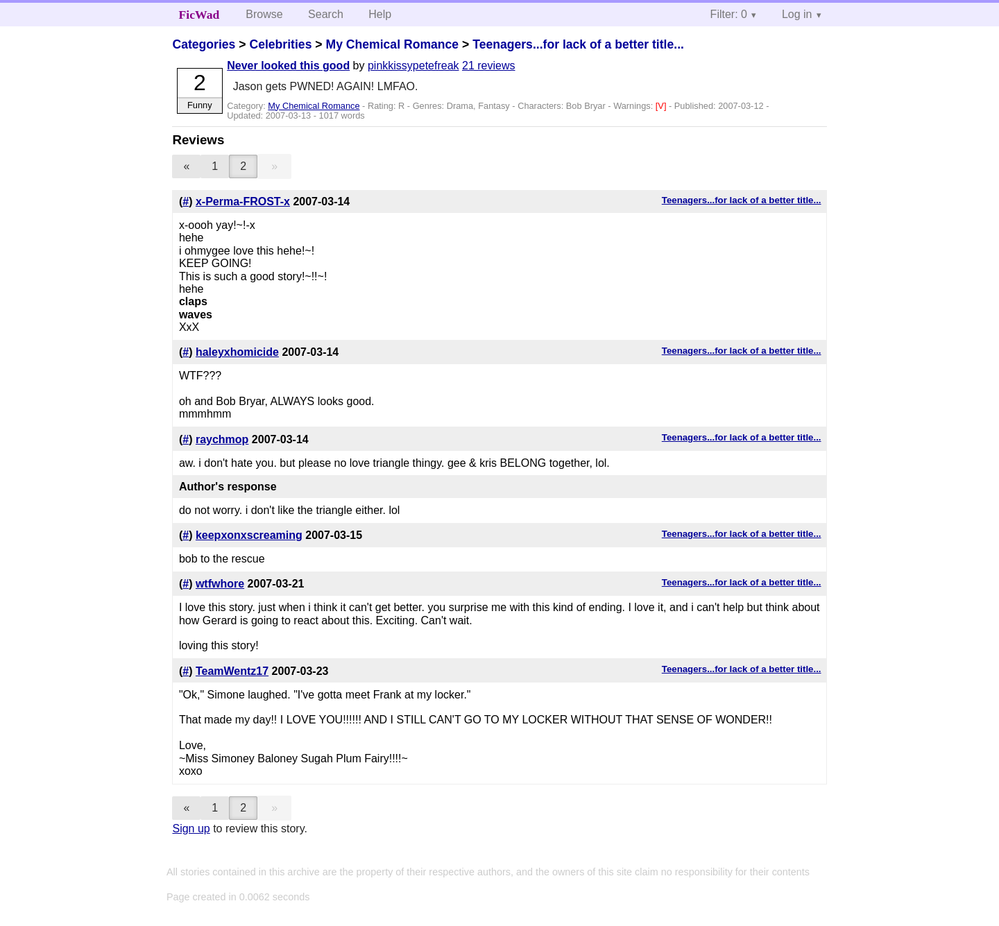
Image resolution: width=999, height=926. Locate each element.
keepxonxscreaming (249, 535)
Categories (203, 44)
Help (379, 14)
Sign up (191, 828)
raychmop (222, 439)
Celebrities (280, 44)
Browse (264, 14)
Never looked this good (288, 65)
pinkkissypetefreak (413, 65)
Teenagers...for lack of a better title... (578, 44)
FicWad (199, 15)
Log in (797, 14)
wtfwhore (220, 584)
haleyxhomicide (237, 352)
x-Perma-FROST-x (243, 201)
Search (325, 14)
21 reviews (488, 65)
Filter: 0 (728, 14)
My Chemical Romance (392, 44)
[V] (662, 106)
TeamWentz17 (232, 671)
